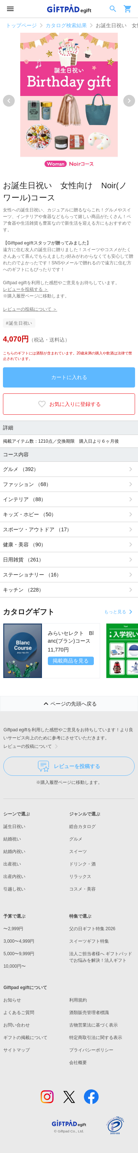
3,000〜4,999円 (18, 941)
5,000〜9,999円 (18, 953)
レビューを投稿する (69, 766)
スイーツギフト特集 (89, 941)
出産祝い (12, 864)
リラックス (80, 876)
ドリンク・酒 (82, 864)
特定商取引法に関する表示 (95, 1037)
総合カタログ (82, 826)
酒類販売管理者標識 (89, 1012)
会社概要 (78, 1062)
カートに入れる (69, 377)
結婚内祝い (14, 851)
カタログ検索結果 (66, 25)
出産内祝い (14, 876)
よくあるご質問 (18, 1012)
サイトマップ (16, 1050)
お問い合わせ (16, 1025)
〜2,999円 (13, 928)
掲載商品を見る (71, 661)
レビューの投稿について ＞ (30, 309)
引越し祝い (14, 889)
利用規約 (78, 1000)
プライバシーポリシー (91, 1050)
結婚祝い (12, 839)
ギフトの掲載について (25, 1037)
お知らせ (12, 1000)
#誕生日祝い (19, 323)
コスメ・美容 (82, 889)
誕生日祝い (14, 826)
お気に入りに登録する (69, 404)
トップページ (21, 25)
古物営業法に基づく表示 (93, 1025)
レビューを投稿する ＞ (25, 289)
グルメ (75, 839)
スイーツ (78, 851)
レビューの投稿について (32, 746)
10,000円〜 (14, 966)
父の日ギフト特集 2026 (92, 928)
